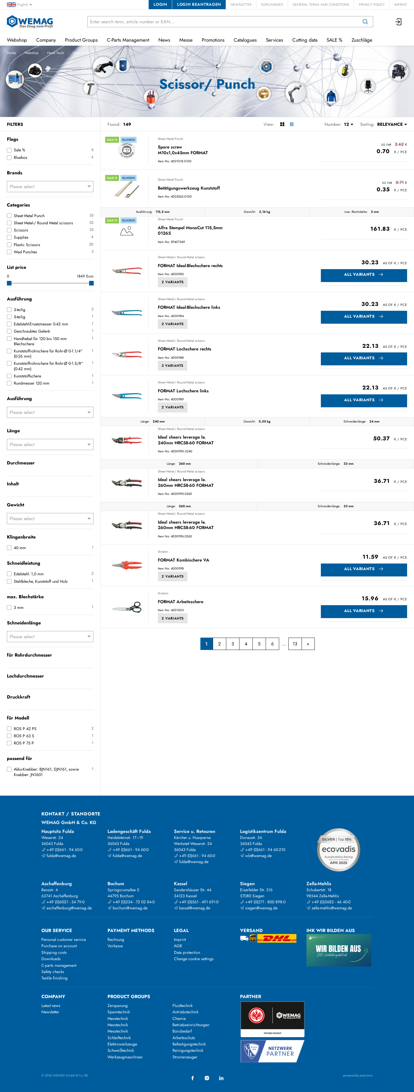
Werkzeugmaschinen (125, 1057)
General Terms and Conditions (321, 4)
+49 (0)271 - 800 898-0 (262, 902)
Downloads (51, 959)
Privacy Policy (372, 4)
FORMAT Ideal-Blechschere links (189, 307)
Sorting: (367, 124)
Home (11, 52)
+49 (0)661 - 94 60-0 (62, 849)
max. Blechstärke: (356, 211)
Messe (186, 39)
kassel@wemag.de (192, 908)
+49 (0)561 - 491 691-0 (196, 902)
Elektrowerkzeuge (122, 1044)
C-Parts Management (128, 39)
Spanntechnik (119, 1012)
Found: (114, 124)
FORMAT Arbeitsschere (180, 602)
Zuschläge (362, 39)
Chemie (179, 1018)
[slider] (9, 283)
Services (274, 39)
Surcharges (272, 4)
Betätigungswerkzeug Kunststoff (189, 188)
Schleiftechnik (119, 1038)
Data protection (187, 952)
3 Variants (172, 365)
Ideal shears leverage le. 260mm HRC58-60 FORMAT (186, 482)
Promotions (213, 39)
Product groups (129, 996)
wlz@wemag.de (256, 855)
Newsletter (241, 4)
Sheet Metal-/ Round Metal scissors (181, 257)
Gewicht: (250, 211)
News (164, 39)
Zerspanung (118, 1005)
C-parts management (58, 965)
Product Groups (81, 39)
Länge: (145, 421)
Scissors (163, 551)
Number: (333, 124)
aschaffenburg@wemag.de (66, 908)
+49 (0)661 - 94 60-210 (262, 849)
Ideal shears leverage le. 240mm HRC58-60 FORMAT (186, 440)
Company (46, 39)
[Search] (365, 21)
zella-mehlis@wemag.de (329, 908)
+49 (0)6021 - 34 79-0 (63, 902)
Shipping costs (54, 952)
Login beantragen (199, 4)
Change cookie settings (194, 959)
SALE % (334, 39)
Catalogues (245, 39)
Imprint (400, 4)
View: (269, 124)
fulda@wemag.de (58, 855)
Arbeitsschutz (183, 1038)
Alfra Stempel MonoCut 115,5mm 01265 (190, 230)
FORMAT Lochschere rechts (184, 349)
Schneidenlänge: (355, 421)
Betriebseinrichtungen (190, 1025)
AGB (178, 946)
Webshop (31, 52)
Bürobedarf (182, 1031)
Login (160, 4)
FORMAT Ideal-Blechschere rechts (190, 266)
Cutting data (304, 39)
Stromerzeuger (185, 1057)
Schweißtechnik (121, 1050)
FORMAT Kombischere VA (183, 560)
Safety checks (52, 972)
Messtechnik (118, 1018)
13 (295, 643)
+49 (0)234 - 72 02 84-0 (131, 902)
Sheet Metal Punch (170, 138)
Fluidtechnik (182, 1005)
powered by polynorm (358, 1075)
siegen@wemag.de (258, 908)
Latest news (50, 1005)
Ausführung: (144, 211)
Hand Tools (55, 52)
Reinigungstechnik (187, 1050)
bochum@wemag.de (127, 908)
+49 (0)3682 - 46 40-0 (328, 902)
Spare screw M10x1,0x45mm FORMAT (183, 150)
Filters (15, 124)
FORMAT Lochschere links (183, 391)
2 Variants (173, 282)
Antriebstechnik (185, 1012)
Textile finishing (54, 978)
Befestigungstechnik (189, 1044)
